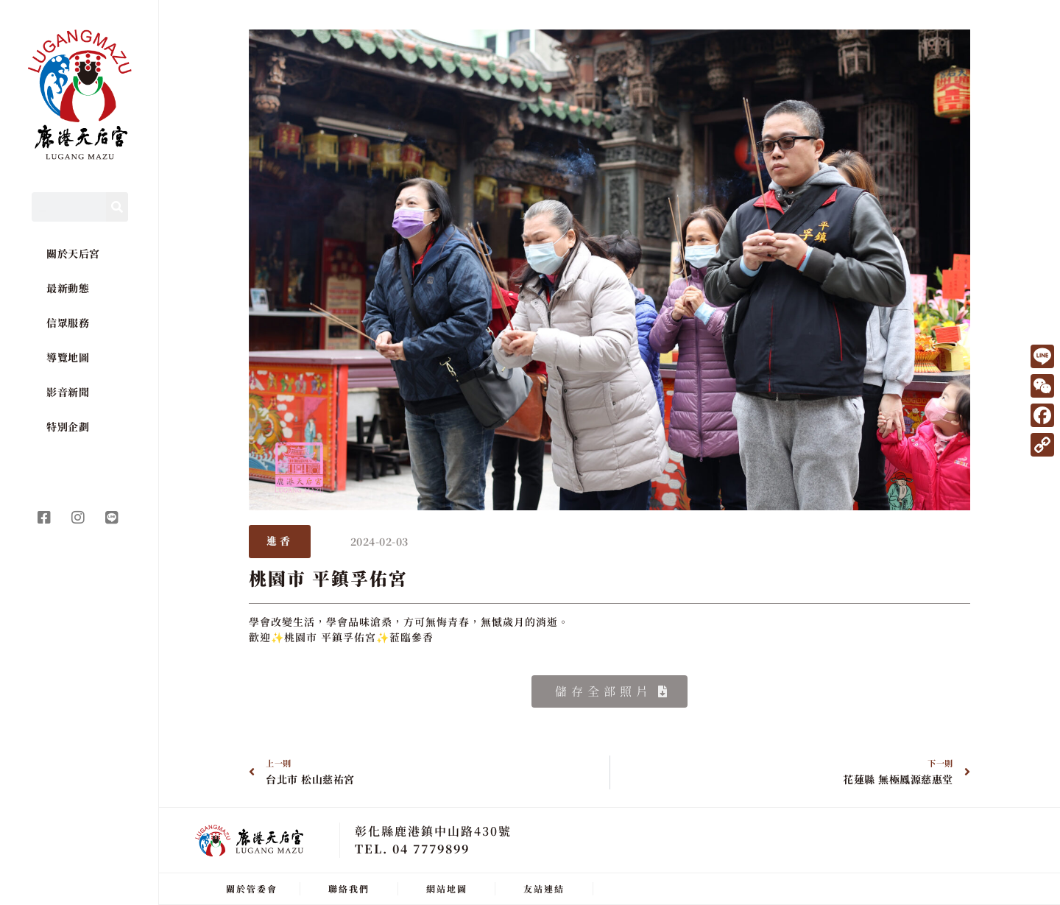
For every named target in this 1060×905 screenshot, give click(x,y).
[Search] (117, 207)
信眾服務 (67, 322)
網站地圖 (446, 888)
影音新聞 (67, 391)
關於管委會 (252, 888)
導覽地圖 (67, 357)
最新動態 (67, 288)
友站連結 (544, 888)
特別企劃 (67, 426)
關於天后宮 (73, 253)
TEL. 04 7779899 (412, 848)
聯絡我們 (349, 888)
